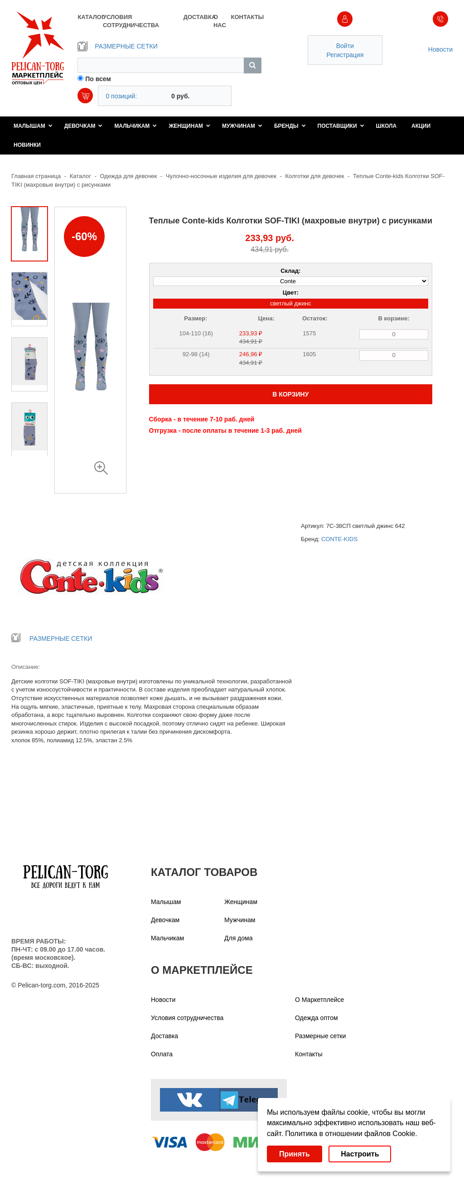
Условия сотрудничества (187, 1017)
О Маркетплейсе (319, 999)
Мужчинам (242, 126)
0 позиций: (121, 96)
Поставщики (341, 126)
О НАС (219, 21)
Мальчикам (135, 126)
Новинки (27, 145)
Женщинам (189, 126)
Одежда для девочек (128, 176)
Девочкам (83, 126)
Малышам (33, 126)
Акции (420, 126)
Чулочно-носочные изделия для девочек (221, 176)
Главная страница (36, 176)
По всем (98, 78)
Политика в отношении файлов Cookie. (351, 1133)
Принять (294, 1154)
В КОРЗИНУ (290, 394)
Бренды (290, 126)
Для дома (238, 938)
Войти (345, 45)
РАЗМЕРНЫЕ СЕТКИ (117, 46)
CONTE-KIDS (339, 539)
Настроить (360, 1154)
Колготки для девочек (314, 176)
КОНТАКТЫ (246, 17)
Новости (440, 49)
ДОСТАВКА (198, 17)
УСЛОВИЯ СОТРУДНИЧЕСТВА (131, 21)
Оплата (162, 1054)
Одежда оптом (316, 1017)
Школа (386, 126)
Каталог (80, 176)
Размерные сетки (320, 1036)
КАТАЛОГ (89, 17)
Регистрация (344, 54)
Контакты (308, 1054)
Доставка (164, 1036)
